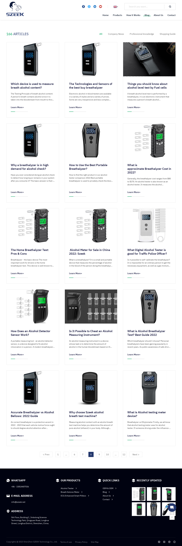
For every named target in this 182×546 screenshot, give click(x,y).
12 (124, 455)
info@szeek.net (18, 523)
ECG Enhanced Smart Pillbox (75, 517)
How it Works (133, 15)
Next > (136, 455)
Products (117, 15)
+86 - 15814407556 (20, 507)
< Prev (46, 455)
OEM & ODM (110, 509)
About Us (158, 15)
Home (106, 15)
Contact (171, 15)
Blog (147, 15)
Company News (116, 33)
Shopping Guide (168, 33)
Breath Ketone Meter (72, 513)
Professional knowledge (142, 33)
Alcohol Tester (69, 509)
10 (107, 455)
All (100, 33)
